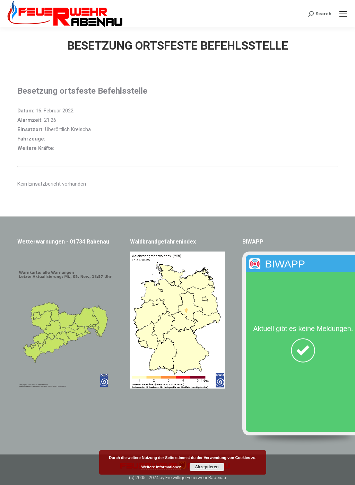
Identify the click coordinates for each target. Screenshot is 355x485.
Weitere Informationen (161, 467)
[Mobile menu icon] (343, 14)
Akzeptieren (206, 467)
